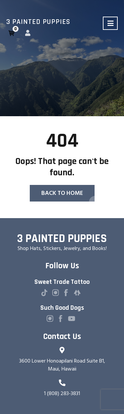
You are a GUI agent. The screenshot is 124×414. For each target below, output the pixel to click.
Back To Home (62, 193)
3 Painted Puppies (38, 22)
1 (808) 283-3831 (62, 393)
